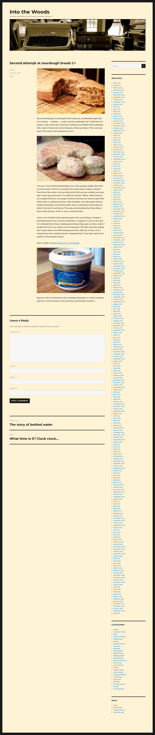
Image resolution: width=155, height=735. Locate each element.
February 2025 (118, 119)
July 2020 (116, 249)
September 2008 (119, 582)
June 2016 (116, 366)
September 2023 (119, 159)
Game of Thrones (119, 637)
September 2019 (119, 273)
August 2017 (117, 333)
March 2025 (117, 116)
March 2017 (117, 345)
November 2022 (119, 183)
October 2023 (118, 157)
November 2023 (119, 154)
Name (13, 366)
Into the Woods (29, 12)
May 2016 (116, 368)
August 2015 (117, 390)
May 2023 (116, 169)
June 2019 (116, 280)
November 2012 (119, 463)
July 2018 (116, 306)
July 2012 (116, 473)
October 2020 (118, 242)
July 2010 (116, 530)
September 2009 (119, 554)
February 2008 (118, 599)
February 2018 (118, 318)
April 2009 (117, 566)
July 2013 (116, 444)
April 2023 (117, 171)
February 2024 (118, 147)
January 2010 (118, 544)
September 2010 (119, 525)
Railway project (118, 656)
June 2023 (116, 166)
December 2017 (118, 323)
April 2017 (117, 342)
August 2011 (117, 499)
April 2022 (117, 200)
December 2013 (118, 433)
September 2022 (119, 188)
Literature (116, 646)
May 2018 (116, 311)
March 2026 (117, 88)
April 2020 (117, 257)
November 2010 (119, 520)
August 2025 (117, 104)
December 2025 (119, 95)
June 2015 (116, 394)
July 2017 (116, 335)
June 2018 (116, 309)
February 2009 (118, 570)
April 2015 (117, 399)
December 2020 (119, 238)
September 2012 (119, 468)
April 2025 (117, 114)
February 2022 (118, 204)
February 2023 (118, 176)
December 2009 (119, 547)
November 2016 (119, 354)
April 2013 (116, 452)
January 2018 (118, 321)
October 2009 (118, 551)
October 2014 (118, 409)
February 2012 (118, 485)
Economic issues (119, 632)
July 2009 (116, 559)
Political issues (118, 653)
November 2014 (119, 406)
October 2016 (118, 356)
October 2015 (118, 385)
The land (116, 682)
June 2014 (116, 418)
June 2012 (116, 475)
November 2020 (119, 240)
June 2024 (117, 138)
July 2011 (116, 501)
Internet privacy (119, 644)
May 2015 (116, 397)
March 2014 (117, 425)
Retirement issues (119, 660)
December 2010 (118, 518)
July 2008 (116, 587)
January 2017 (118, 349)
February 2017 (118, 347)
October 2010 (118, 523)
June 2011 (116, 504)
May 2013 (116, 449)
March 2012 (117, 482)
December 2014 (118, 404)
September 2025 (119, 102)
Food (11, 76)
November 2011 (118, 492)
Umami (116, 687)
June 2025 (117, 109)
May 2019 (116, 283)
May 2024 (116, 140)
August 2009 (118, 556)
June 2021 (116, 223)
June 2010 (116, 532)
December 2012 (118, 461)
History (116, 641)
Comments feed (119, 710)
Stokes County (118, 670)
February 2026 (118, 90)
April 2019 (117, 285)
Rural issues (117, 663)
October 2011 (118, 494)
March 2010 (117, 539)
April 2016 (117, 371)
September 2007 (119, 611)
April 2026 (117, 85)
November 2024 (119, 126)
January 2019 (118, 292)
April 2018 (117, 314)
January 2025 (118, 121)
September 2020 (119, 245)
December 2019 (119, 266)
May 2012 (116, 478)
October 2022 (118, 185)
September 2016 (119, 359)
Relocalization (118, 658)
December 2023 (119, 152)
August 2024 (117, 133)
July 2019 (116, 278)
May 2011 (116, 506)
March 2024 (117, 145)
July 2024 (116, 135)
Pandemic (116, 649)
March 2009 (117, 568)
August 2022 (117, 190)
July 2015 (116, 392)
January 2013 (118, 459)
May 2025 (116, 112)
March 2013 (117, 454)
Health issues (118, 639)
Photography (118, 651)
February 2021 (118, 233)
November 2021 (119, 211)
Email (13, 377)
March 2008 (117, 597)
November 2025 (119, 97)
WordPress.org (118, 712)
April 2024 (117, 142)
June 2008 (117, 589)
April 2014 (117, 423)
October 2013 (118, 437)
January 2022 (118, 207)
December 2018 (118, 295)
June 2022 (117, 195)
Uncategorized (118, 689)
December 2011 (118, 490)
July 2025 (116, 107)
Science (116, 668)
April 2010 (117, 537)
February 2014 (118, 428)
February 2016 (118, 375)
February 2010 (118, 542)
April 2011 (116, 509)
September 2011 (119, 497)
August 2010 (117, 528)
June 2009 (117, 561)
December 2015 (118, 380)
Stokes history (118, 672)
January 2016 (118, 378)
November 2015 (119, 383)
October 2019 (118, 271)
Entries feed (117, 708)
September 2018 (119, 302)
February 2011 (118, 513)
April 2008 (117, 594)
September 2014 (119, 411)
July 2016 (116, 364)
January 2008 (118, 601)
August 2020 (117, 247)
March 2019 (117, 287)
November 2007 (119, 606)
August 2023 (117, 161)
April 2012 (117, 480)
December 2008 (119, 575)
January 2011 (117, 516)
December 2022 (119, 180)
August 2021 (117, 219)
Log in (115, 705)
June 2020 (117, 252)
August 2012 (117, 471)
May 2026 (116, 83)
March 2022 (117, 202)
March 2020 (117, 259)
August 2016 (117, 361)
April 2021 (117, 228)
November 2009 (119, 549)
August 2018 (117, 304)
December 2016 (119, 352)
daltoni (12, 70)
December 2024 (119, 123)
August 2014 (117, 413)
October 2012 (118, 466)
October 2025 (118, 100)
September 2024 (119, 131)
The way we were (119, 684)
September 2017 (119, 330)
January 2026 (118, 93)
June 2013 (116, 447)
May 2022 (116, 197)
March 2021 (117, 230)
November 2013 (118, 435)
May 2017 (116, 340)
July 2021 (116, 221)
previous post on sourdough (66, 243)
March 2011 (117, 511)
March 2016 (117, 373)
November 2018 (119, 297)
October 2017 (118, 328)
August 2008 (117, 585)
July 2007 (116, 613)
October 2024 (118, 128)
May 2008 (116, 592)
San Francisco (118, 665)
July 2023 (116, 164)
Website (13, 388)
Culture (116, 630)
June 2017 (116, 337)
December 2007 (119, 604)
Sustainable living (119, 675)
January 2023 (118, 178)
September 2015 (119, 387)
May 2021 (116, 226)
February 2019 (118, 290)
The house (117, 679)
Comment (15, 332)
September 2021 (119, 216)
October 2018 (118, 299)
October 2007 (118, 608)
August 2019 (117, 276)
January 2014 (118, 430)
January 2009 (118, 573)
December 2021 (118, 209)
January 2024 (118, 150)
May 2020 (116, 254)
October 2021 (118, 214)
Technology (117, 677)
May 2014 (116, 421)
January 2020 (118, 264)
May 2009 (116, 563)
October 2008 (118, 580)
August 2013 (117, 442)
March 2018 (117, 316)
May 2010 (116, 535)
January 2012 (118, 487)
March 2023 (117, 173)
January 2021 (118, 235)
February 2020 (118, 261)
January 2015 (118, 402)
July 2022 (116, 192)
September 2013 (119, 440)
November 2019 (119, 268)
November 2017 (119, 326)
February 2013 (118, 456)
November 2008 (119, 578)
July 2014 (116, 416)
